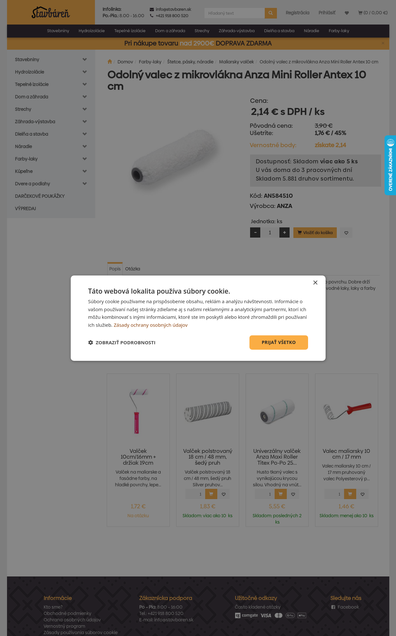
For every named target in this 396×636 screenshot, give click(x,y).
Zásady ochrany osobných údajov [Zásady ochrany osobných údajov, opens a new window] (151, 325)
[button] (122, 342)
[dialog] (198, 318)
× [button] (315, 282)
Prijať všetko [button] (279, 342)
